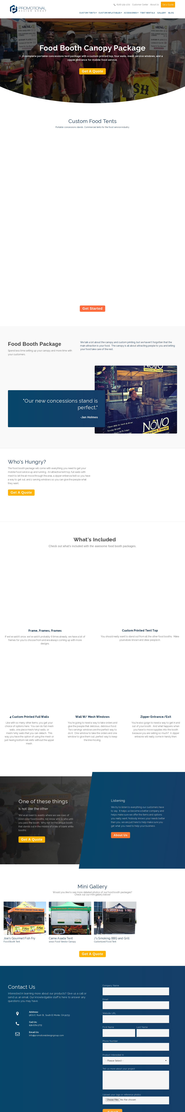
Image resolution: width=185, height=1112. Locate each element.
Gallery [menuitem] (161, 12)
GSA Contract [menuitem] (117, 1079)
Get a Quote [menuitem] (117, 1075)
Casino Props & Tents (85, 1029)
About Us (154, 4)
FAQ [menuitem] (112, 1089)
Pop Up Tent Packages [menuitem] (62, 1085)
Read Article (18, 1038)
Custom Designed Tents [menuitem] (65, 1093)
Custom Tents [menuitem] (87, 12)
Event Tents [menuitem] (61, 1099)
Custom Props (137, 1029)
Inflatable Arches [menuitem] (92, 1075)
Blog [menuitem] (171, 12)
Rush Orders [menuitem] (117, 1084)
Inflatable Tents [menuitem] (91, 1089)
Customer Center (140, 4)
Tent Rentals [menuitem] (147, 12)
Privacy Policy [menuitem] (118, 1093)
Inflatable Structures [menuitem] (94, 1079)
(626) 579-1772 (122, 4)
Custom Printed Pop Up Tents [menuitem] (66, 1077)
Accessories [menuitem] (130, 12)
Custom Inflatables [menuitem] (110, 12)
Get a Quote (168, 4)
